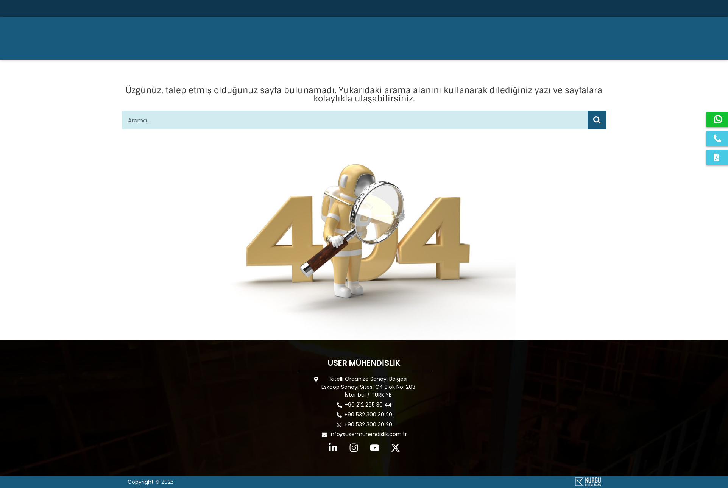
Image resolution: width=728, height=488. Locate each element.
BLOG (574, 38)
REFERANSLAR (531, 38)
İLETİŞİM (610, 38)
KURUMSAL (423, 38)
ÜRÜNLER (478, 38)
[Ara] (642, 9)
